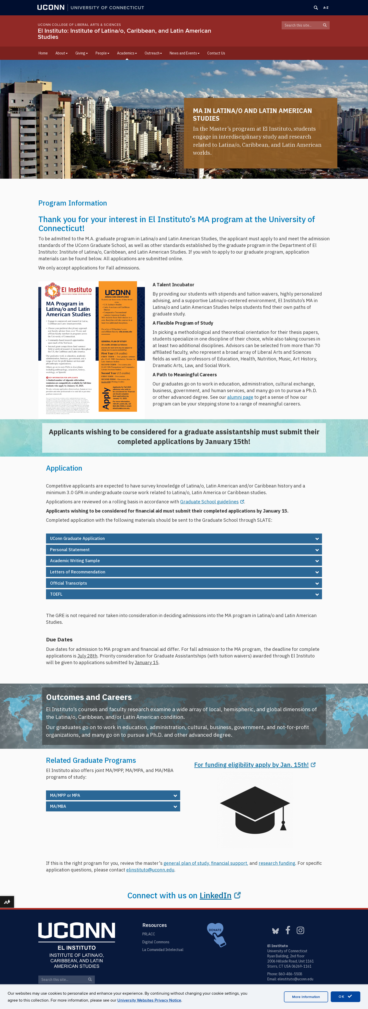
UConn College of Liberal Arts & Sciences (79, 25)
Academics (127, 53)
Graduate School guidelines (212, 501)
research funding (277, 863)
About (61, 53)
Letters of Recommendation (77, 571)
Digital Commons (155, 942)
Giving (81, 53)
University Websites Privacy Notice (149, 1000)
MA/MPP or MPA (65, 795)
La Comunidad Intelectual (162, 949)
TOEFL (56, 594)
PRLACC (148, 934)
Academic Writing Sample (75, 560)
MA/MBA (58, 806)
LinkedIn (220, 895)
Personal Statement (70, 549)
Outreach (153, 53)
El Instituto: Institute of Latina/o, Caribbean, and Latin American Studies (124, 34)
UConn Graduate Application (77, 538)
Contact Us (216, 53)
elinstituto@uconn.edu (295, 979)
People (102, 53)
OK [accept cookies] (345, 996)
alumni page (240, 397)
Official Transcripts (68, 583)
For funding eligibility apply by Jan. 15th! (255, 765)
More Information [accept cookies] (306, 997)
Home (43, 53)
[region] (184, 119)
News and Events (185, 53)
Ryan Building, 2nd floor (286, 956)
